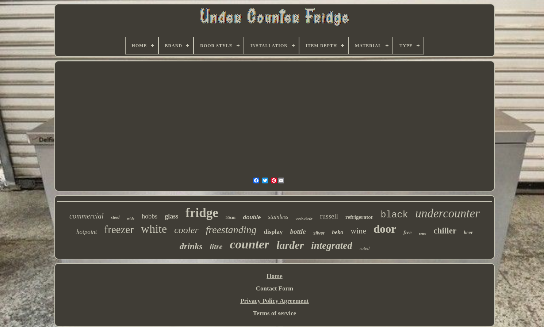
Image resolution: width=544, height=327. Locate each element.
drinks (191, 246)
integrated (331, 245)
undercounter (447, 213)
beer (468, 232)
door (384, 229)
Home (274, 276)
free (407, 232)
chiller (445, 230)
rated (364, 248)
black (394, 215)
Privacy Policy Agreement (274, 300)
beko (337, 232)
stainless (278, 217)
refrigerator (359, 217)
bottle (298, 231)
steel (115, 217)
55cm (230, 217)
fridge (201, 213)
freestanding (231, 229)
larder (290, 245)
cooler (186, 230)
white (154, 228)
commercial (86, 216)
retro (422, 234)
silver (319, 233)
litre (216, 246)
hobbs (149, 216)
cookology (304, 218)
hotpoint (86, 231)
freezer (119, 229)
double (252, 217)
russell (329, 216)
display (273, 231)
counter (249, 244)
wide (131, 218)
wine (358, 230)
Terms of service (274, 313)
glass (171, 216)
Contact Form (274, 288)
